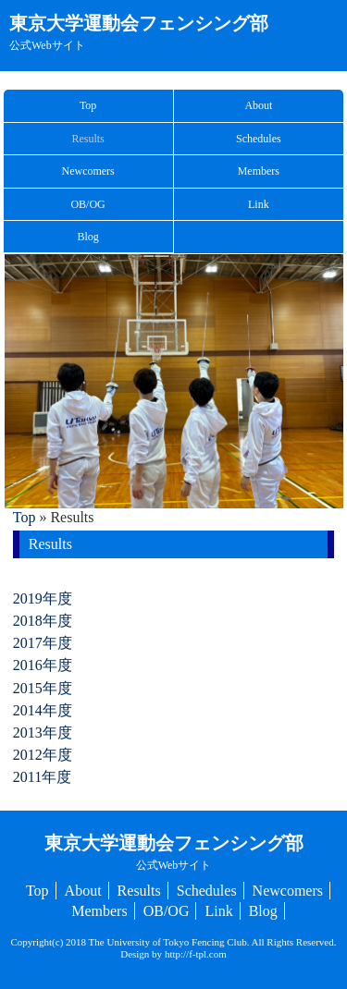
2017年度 (42, 643)
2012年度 (42, 755)
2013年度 (42, 732)
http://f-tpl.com (196, 953)
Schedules (258, 138)
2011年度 (42, 777)
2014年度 (42, 710)
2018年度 (42, 621)
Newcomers (87, 171)
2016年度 (42, 665)
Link (258, 204)
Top (88, 105)
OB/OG (87, 204)
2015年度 (42, 688)
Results (87, 138)
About (258, 105)
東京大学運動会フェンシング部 (138, 32)
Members (258, 171)
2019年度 (42, 598)
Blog (87, 236)
